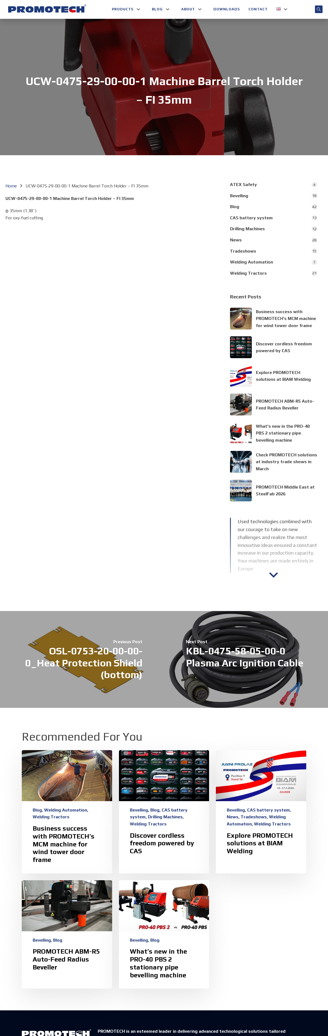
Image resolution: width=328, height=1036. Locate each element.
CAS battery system (251, 217)
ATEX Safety (243, 184)
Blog (157, 9)
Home (11, 185)
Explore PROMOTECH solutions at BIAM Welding (260, 843)
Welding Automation (251, 262)
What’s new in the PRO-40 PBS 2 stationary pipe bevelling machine (283, 433)
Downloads (226, 9)
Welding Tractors (248, 273)
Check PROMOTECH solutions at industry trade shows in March (286, 461)
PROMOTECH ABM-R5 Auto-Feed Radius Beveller (66, 959)
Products (122, 9)
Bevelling (239, 195)
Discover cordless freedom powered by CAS (162, 843)
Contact (258, 9)
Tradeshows (243, 251)
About (188, 9)
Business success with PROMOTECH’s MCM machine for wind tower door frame (286, 318)
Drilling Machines (247, 228)
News (236, 239)
